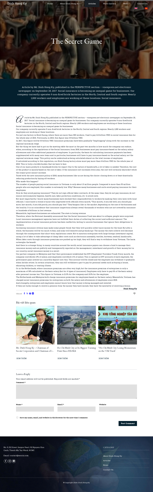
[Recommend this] (135, 293)
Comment (20, 382)
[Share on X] (27, 294)
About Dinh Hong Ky (70, 3)
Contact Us (142, 3)
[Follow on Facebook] (6, 461)
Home (50, 3)
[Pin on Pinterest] (30, 294)
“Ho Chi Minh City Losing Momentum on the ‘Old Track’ (117, 349)
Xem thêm (21, 358)
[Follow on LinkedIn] (14, 461)
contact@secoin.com (19, 455)
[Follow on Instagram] (10, 461)
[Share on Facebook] (24, 294)
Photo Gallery (109, 3)
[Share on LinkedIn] (33, 294)
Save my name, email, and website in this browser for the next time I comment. (54, 418)
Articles (92, 3)
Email (60, 404)
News (126, 3)
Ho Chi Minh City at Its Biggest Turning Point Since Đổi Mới (76, 349)
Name (19, 404)
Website (102, 404)
